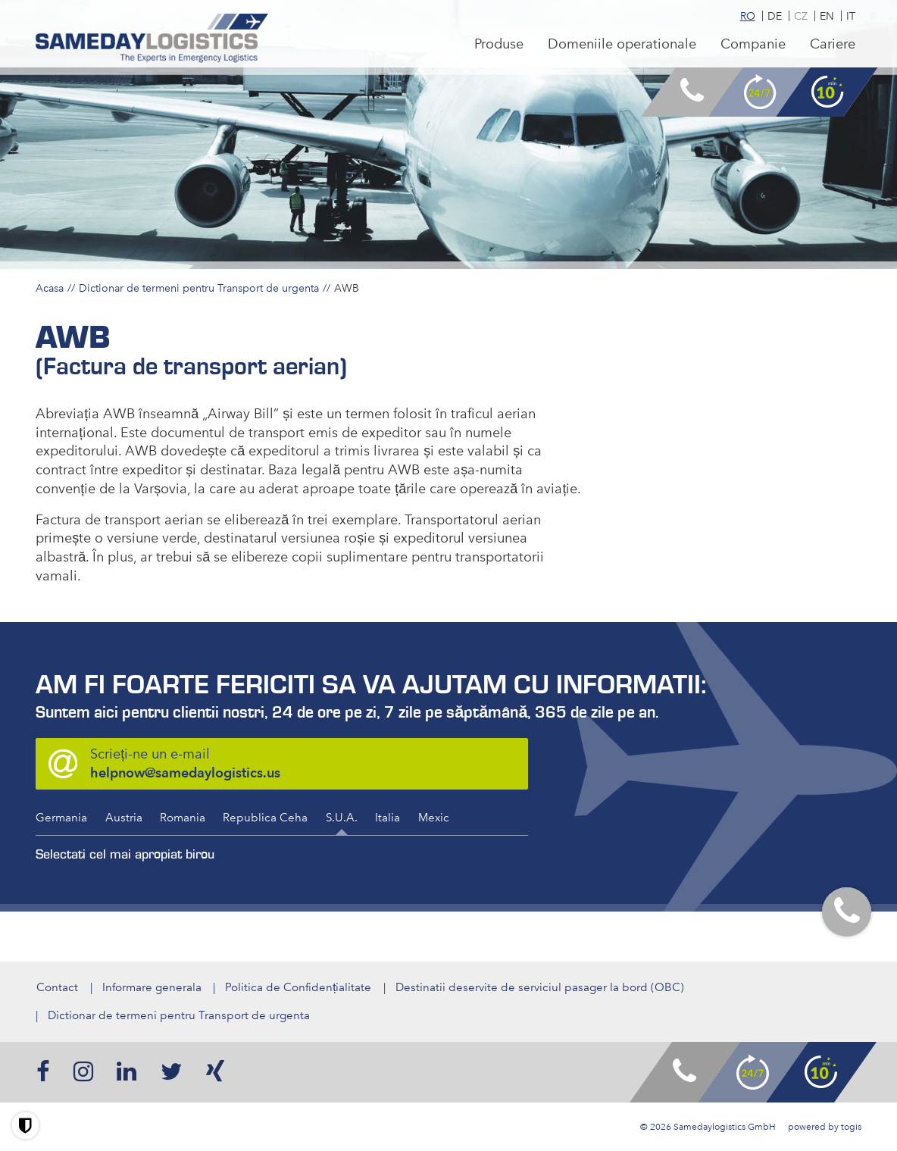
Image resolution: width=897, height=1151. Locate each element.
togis (851, 1126)
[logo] (153, 39)
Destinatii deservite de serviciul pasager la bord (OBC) (540, 987)
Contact (56, 987)
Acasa (50, 288)
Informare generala (151, 987)
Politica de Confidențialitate (298, 987)
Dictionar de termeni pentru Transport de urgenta (199, 288)
